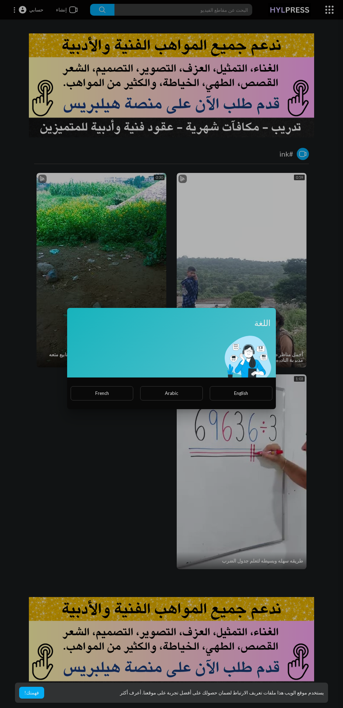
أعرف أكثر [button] (130, 692)
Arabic (171, 393)
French (102, 393)
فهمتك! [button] (31, 692)
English (241, 393)
